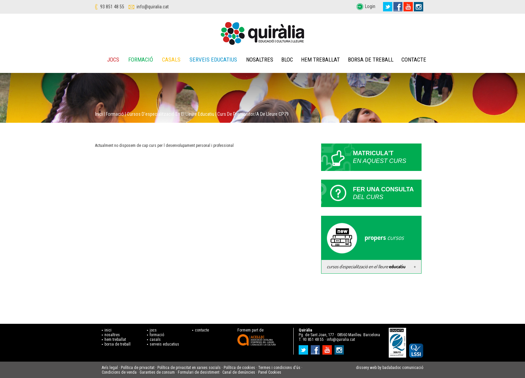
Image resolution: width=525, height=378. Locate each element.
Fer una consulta (387, 193)
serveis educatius (164, 344)
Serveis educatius (213, 59)
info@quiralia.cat (153, 6)
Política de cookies (239, 367)
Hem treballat (320, 59)
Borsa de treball (370, 59)
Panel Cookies (269, 372)
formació (157, 335)
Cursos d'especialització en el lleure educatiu (170, 114)
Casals (171, 59)
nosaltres (112, 335)
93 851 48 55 (112, 6)
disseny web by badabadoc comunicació (389, 367)
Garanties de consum (157, 372)
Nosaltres (259, 59)
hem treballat (115, 339)
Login (370, 6)
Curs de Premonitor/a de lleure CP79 (253, 114)
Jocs (113, 59)
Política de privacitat (137, 367)
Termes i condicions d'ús (279, 367)
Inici (99, 114)
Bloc (287, 59)
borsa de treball (117, 344)
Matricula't (387, 157)
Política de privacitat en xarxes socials (189, 367)
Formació (140, 59)
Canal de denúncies (238, 372)
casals (155, 339)
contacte (202, 330)
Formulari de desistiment (198, 372)
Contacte (413, 59)
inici (107, 330)
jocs (153, 330)
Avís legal (110, 367)
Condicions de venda (119, 372)
